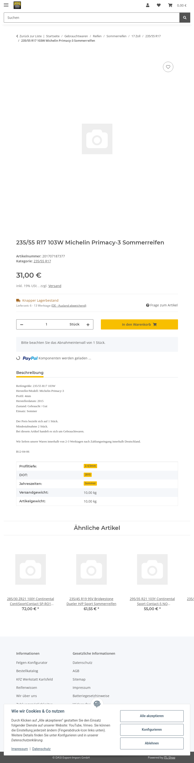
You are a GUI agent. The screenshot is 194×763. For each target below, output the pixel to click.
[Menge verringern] (21, 324)
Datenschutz (41, 749)
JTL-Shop (169, 757)
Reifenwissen (26, 687)
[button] (147, 5)
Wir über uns (26, 696)
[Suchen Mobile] (92, 17)
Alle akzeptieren (151, 716)
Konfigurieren (152, 729)
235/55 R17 (42, 261)
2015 (88, 474)
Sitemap (79, 679)
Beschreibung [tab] (30, 372)
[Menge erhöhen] (88, 324)
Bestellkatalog (27, 671)
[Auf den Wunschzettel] (168, 67)
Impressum (20, 749)
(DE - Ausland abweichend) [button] (68, 306)
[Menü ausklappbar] (6, 3)
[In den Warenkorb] (20, 55)
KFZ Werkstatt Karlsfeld (34, 679)
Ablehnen (151, 743)
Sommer (90, 483)
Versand (54, 286)
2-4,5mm (90, 465)
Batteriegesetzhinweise (91, 696)
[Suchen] (184, 17)
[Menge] (46, 324)
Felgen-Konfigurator (32, 662)
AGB (76, 671)
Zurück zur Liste (31, 36)
